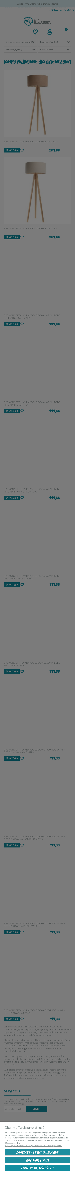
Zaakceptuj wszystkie (37, 1168)
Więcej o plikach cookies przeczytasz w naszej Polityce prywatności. (33, 1145)
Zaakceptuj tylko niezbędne (37, 1152)
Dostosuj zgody (37, 1160)
